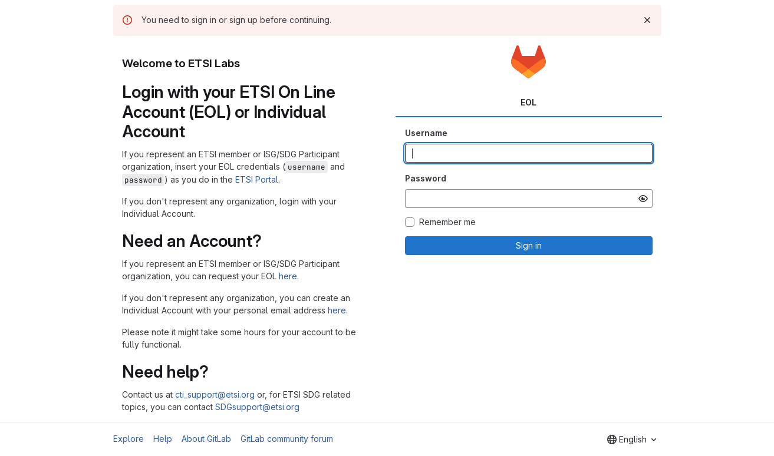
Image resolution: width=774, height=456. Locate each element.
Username (426, 133)
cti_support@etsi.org (215, 394)
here (288, 276)
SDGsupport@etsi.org (257, 407)
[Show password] (643, 198)
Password (425, 178)
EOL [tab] (528, 102)
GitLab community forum (287, 439)
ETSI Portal (256, 179)
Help (162, 439)
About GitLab (206, 439)
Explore (128, 439)
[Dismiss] (647, 20)
